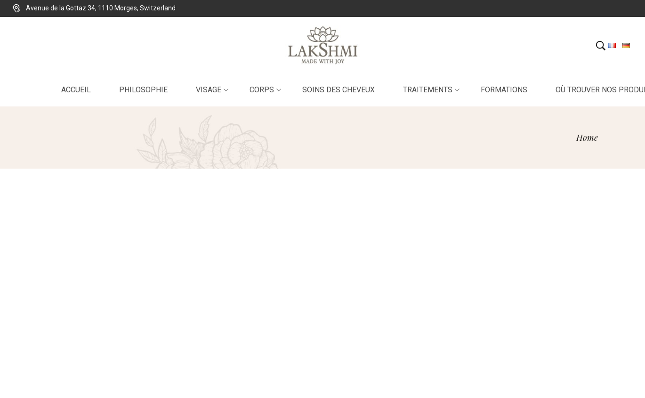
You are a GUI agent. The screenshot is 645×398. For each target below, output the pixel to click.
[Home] (587, 137)
